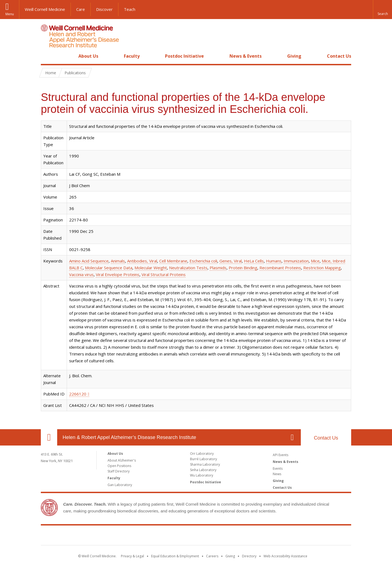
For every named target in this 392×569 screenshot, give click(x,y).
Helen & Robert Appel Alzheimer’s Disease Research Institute (129, 437)
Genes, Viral (230, 261)
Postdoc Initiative (184, 56)
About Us (88, 56)
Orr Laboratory (202, 453)
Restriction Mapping (322, 267)
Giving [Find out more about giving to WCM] (230, 556)
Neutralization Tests (188, 267)
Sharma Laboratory (205, 464)
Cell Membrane (173, 261)
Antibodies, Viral (142, 261)
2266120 (77, 394)
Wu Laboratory (201, 475)
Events (278, 468)
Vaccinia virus (81, 274)
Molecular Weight (150, 267)
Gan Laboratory (120, 485)
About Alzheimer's (122, 460)
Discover (104, 9)
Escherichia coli (203, 261)
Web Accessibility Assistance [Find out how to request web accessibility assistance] (285, 556)
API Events (280, 455)
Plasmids (218, 267)
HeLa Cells (254, 261)
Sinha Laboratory (203, 470)
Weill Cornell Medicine (45, 9)
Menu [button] (9, 14)
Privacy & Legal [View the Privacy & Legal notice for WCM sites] (132, 556)
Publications (75, 72)
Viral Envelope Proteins (117, 274)
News (277, 474)
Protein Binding (243, 267)
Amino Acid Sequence (89, 261)
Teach (129, 9)
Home (47, 56)
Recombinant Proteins (280, 267)
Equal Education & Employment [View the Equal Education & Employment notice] (175, 556)
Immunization (296, 261)
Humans (273, 261)
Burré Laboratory (203, 459)
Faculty (132, 56)
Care (80, 9)
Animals (118, 261)
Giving (294, 56)
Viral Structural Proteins (164, 274)
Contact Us (339, 56)
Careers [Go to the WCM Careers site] (212, 556)
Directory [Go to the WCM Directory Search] (249, 556)
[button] (382, 9)
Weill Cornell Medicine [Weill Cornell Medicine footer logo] (196, 536)
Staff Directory (119, 471)
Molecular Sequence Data (108, 267)
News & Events (245, 56)
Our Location (49, 437)
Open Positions (119, 465)
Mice (315, 261)
